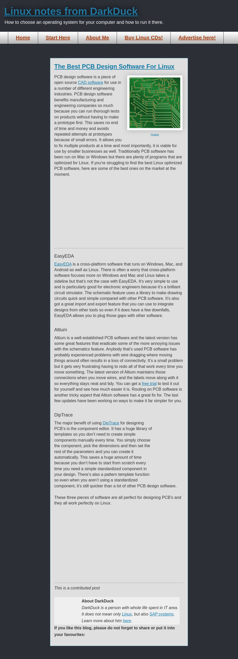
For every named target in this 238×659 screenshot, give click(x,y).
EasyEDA (63, 264)
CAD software (90, 82)
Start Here (58, 37)
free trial (149, 383)
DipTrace (111, 423)
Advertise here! (197, 37)
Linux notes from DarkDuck (71, 11)
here (127, 621)
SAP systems (161, 614)
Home (23, 37)
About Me (97, 37)
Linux (127, 614)
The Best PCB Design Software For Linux (114, 66)
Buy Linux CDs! (144, 37)
